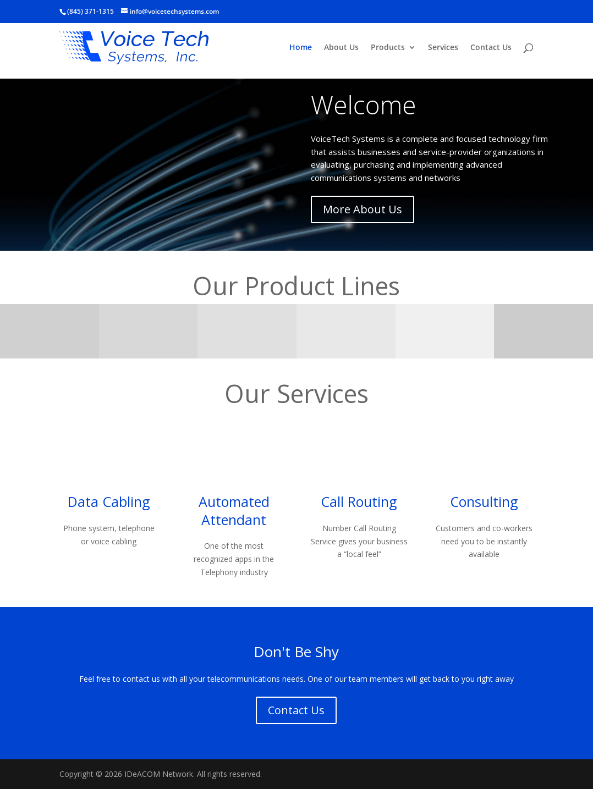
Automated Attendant (234, 510)
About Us (341, 48)
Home (300, 48)
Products (388, 48)
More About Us (362, 209)
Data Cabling (109, 501)
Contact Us (491, 48)
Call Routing (359, 501)
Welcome (363, 104)
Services (443, 48)
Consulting (484, 501)
